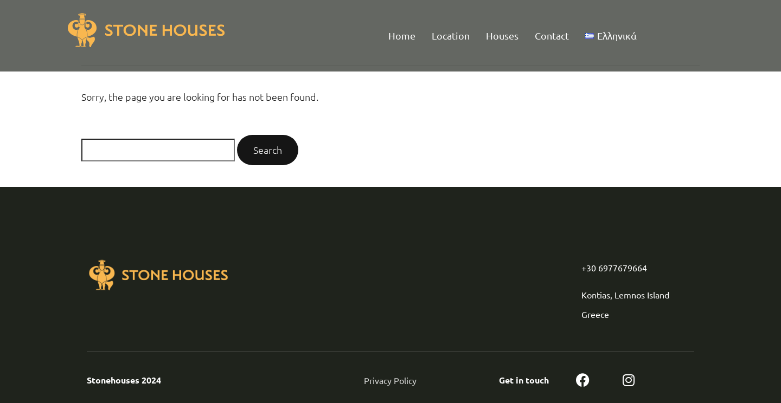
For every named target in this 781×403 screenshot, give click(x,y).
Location (451, 35)
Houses (502, 35)
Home (401, 35)
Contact (552, 35)
